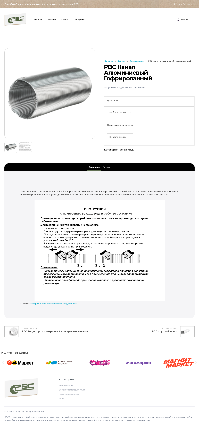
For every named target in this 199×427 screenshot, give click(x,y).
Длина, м (112, 100)
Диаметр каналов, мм (120, 124)
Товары (121, 61)
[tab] (94, 167)
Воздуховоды (137, 61)
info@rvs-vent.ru (187, 4)
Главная (109, 61)
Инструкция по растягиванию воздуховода (53, 304)
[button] (3, 363)
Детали (106, 167)
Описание (94, 167)
